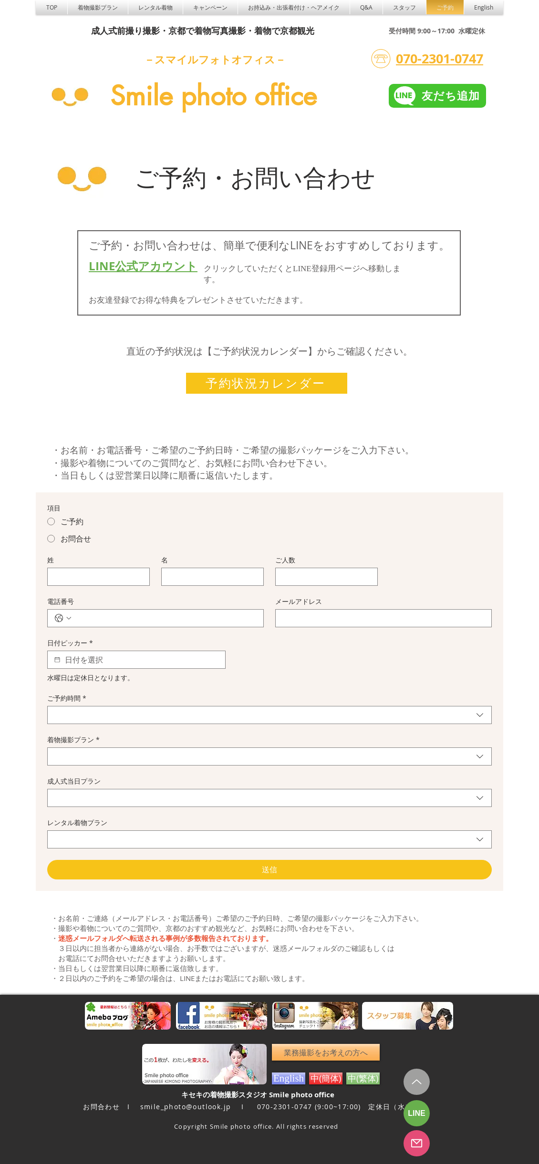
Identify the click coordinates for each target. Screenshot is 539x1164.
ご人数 (285, 560)
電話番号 (60, 601)
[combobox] (269, 715)
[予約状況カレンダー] (266, 383)
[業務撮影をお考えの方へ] (326, 1052)
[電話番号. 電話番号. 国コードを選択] (63, 618)
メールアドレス (298, 601)
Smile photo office (213, 96)
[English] (288, 1078)
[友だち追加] (437, 96)
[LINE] (417, 1113)
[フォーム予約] (417, 1143)
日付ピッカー (70, 643)
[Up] (417, 1082)
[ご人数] (324, 576)
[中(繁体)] (363, 1078)
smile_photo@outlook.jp (185, 1106)
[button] (155, 7)
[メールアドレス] (381, 618)
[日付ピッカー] (57, 660)
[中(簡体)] (325, 1078)
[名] (210, 576)
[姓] (96, 576)
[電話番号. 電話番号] (165, 618)
